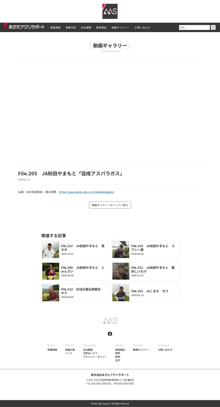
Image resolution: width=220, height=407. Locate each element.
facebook (110, 334)
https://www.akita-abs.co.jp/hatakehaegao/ (86, 192)
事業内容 (70, 27)
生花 (117, 360)
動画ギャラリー (121, 27)
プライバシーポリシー (95, 357)
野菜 (117, 353)
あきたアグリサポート (27, 27)
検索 (213, 27)
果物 (117, 357)
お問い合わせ (142, 27)
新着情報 (55, 27)
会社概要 (86, 27)
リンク (69, 353)
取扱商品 (101, 27)
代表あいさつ (90, 353)
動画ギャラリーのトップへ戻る (110, 205)
